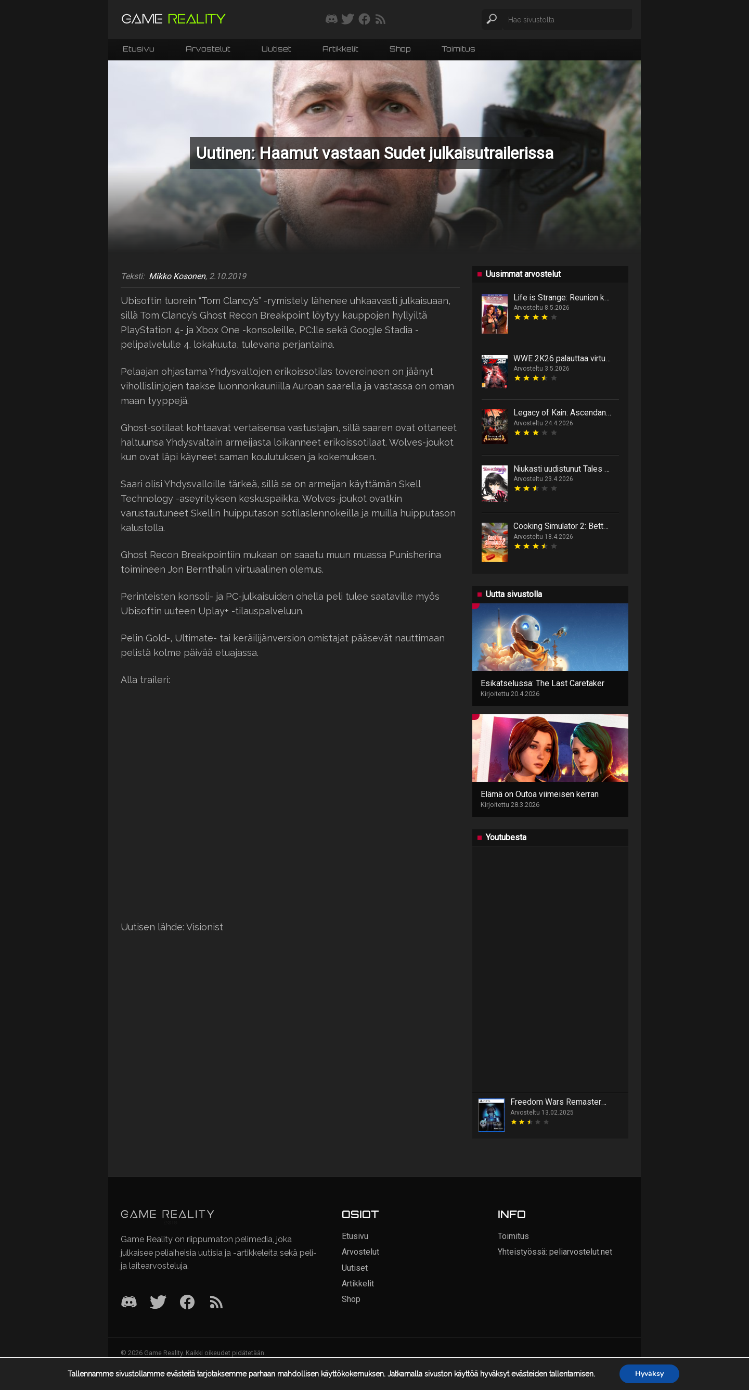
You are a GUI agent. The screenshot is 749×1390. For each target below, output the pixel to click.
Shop (400, 48)
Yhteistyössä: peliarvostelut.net (555, 1252)
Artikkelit (340, 48)
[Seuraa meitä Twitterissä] (347, 19)
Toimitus (458, 48)
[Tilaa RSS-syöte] (380, 19)
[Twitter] (158, 1303)
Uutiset (276, 48)
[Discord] (129, 1303)
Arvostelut (208, 48)
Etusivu (138, 48)
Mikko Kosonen (177, 276)
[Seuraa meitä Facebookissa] (364, 19)
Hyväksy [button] (649, 1374)
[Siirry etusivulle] (173, 19)
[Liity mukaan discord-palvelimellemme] (331, 19)
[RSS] (216, 1303)
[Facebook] (187, 1303)
